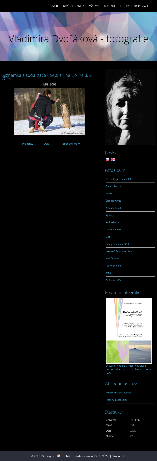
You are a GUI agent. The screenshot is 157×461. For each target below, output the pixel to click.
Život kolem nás (114, 186)
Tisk (68, 456)
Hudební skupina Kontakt (119, 392)
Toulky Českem (113, 229)
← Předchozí (26, 143)
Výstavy (94, 6)
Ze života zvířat (114, 280)
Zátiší (108, 272)
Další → (48, 143)
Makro (109, 193)
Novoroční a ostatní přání (119, 251)
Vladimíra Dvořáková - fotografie (78, 38)
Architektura (112, 222)
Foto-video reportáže (134, 6)
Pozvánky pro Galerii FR (118, 179)
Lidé (108, 236)
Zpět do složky (71, 143)
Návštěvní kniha (73, 6)
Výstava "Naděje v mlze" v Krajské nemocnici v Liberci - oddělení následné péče (129, 369)
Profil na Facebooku (116, 399)
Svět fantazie (112, 258)
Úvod (54, 6)
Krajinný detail (113, 207)
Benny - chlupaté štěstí (118, 243)
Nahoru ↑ (118, 456)
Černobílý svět (113, 200)
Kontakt (109, 6)
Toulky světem (113, 265)
